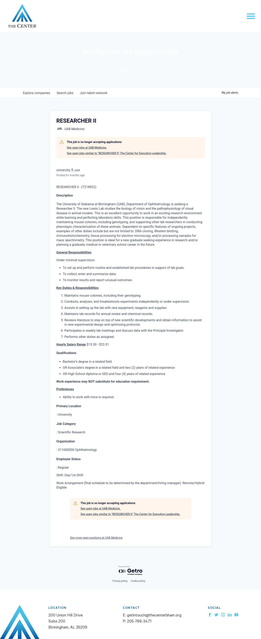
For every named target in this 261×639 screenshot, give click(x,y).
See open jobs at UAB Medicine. (87, 147)
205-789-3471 (139, 622)
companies (36, 93)
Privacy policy (119, 581)
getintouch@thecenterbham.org (154, 616)
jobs (65, 93)
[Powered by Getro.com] (131, 571)
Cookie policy (138, 581)
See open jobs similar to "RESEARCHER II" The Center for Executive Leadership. (116, 153)
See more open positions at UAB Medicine (96, 537)
